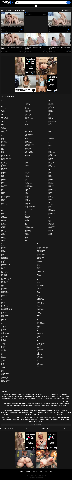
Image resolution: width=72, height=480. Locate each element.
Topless (38, 312)
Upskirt (38, 328)
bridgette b (33, 412)
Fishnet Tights (28, 188)
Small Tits (3, 359)
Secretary (3, 340)
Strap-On (38, 267)
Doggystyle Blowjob (29, 142)
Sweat (38, 274)
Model (49, 193)
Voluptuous (39, 335)
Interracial (50, 130)
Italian (49, 131)
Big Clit (2, 159)
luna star (19, 417)
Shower (3, 349)
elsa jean (66, 401)
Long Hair (50, 164)
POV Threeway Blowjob (6, 279)
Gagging (27, 214)
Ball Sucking (4, 142)
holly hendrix (54, 394)
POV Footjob (4, 274)
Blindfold (3, 173)
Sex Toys (3, 343)
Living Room (51, 161)
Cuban (26, 106)
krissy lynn (8, 405)
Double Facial (28, 149)
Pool (2, 268)
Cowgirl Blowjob (4, 238)
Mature (50, 182)
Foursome (27, 195)
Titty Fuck (39, 308)
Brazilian (3, 192)
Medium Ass (51, 183)
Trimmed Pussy (40, 313)
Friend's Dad (27, 200)
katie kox (20, 415)
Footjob (26, 193)
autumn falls (25, 410)
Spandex (3, 366)
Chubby (3, 221)
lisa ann (49, 410)
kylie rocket (4, 412)
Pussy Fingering (4, 294)
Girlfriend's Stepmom (29, 231)
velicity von (43, 414)
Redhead (3, 303)
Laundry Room (51, 152)
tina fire (6, 414)
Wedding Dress (40, 349)
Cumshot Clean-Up (29, 118)
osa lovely (26, 408)
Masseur (50, 178)
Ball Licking (3, 141)
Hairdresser (51, 104)
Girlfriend (27, 226)
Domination (27, 145)
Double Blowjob (28, 148)
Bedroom (3, 154)
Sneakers (3, 361)
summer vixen (48, 398)
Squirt (2, 374)
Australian (3, 132)
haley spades (54, 405)
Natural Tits (51, 205)
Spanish (3, 367)
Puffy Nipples (4, 291)
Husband (50, 124)
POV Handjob (4, 275)
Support (28, 471)
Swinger (38, 277)
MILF (49, 186)
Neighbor (50, 207)
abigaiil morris (45, 405)
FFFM (26, 179)
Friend (26, 199)
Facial (26, 173)
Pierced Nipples (4, 257)
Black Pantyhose (5, 171)
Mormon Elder (51, 197)
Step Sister (39, 253)
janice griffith (44, 401)
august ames (28, 414)
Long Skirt (50, 165)
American (3, 113)
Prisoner (3, 287)
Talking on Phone (40, 285)
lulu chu (14, 394)
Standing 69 (4, 378)
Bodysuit (3, 180)
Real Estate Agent (5, 302)
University (39, 326)
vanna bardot (34, 408)
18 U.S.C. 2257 (48, 471)
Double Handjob (28, 151)
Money (49, 196)
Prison (2, 285)
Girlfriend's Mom (28, 230)
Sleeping (3, 354)
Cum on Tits (27, 115)
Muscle (50, 199)
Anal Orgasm (4, 120)
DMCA (41, 471)
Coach (2, 230)
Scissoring (3, 337)
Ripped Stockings (5, 315)
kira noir (68, 412)
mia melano (22, 403)
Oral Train (50, 231)
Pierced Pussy (4, 258)
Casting (3, 213)
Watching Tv (39, 344)
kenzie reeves (6, 398)
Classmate (3, 224)
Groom (26, 237)
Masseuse (50, 179)
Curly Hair (27, 120)
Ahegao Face (4, 108)
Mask (49, 175)
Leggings (50, 154)
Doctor (26, 138)
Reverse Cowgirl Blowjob (6, 308)
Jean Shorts (51, 138)
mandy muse (38, 403)
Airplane (3, 110)
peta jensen (57, 398)
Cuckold (27, 107)
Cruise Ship (27, 104)
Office (49, 220)
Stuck (38, 268)
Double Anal (27, 147)
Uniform (38, 325)
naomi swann (65, 398)
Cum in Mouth (28, 110)
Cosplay (3, 233)
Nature (49, 206)
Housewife (50, 118)
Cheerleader (4, 217)
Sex (2, 342)
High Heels (50, 113)
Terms (34, 471)
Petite (2, 254)
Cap (2, 210)
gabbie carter (8, 408)
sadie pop (36, 417)
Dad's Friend (27, 130)
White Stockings (40, 354)
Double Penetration (29, 152)
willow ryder (47, 403)
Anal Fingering (4, 118)
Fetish (26, 178)
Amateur (3, 111)
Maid (49, 172)
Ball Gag (3, 139)
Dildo (26, 137)
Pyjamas (3, 296)
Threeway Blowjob (41, 303)
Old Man (50, 227)
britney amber (5, 417)
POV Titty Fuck (4, 281)
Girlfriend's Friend (29, 229)
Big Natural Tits (4, 164)
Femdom (27, 176)
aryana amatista (23, 412)
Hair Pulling (51, 103)
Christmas (3, 220)
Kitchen (50, 145)
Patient (2, 253)
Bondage (3, 182)
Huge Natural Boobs (52, 121)
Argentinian (3, 125)
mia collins (6, 401)
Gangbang (27, 217)
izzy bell (37, 401)
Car (2, 212)
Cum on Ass (27, 111)
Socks (2, 364)
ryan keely (46, 394)
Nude (49, 212)
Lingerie (50, 159)
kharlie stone (37, 405)
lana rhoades (30, 394)
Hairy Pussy (51, 106)
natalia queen (28, 417)
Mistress (50, 192)
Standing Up (4, 381)
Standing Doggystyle (5, 380)
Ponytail (3, 267)
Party (2, 250)
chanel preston (25, 419)
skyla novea (51, 396)
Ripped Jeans (4, 312)
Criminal (3, 240)
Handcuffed (51, 107)
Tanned (38, 289)
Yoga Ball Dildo (40, 364)
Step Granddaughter (41, 250)
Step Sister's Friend (41, 254)
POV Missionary (4, 277)
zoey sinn (38, 396)
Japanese (50, 137)
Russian (3, 320)
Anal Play (3, 121)
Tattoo (38, 291)
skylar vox (7, 394)
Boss (2, 186)
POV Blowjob (4, 270)
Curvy (26, 121)
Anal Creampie (4, 117)
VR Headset (39, 337)
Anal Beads (3, 115)
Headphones (51, 111)
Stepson (38, 260)
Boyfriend (3, 188)
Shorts (2, 347)
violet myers (62, 405)
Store (38, 264)
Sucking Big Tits (40, 271)
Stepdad (38, 255)
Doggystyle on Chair (29, 144)
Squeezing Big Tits (5, 373)
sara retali (64, 410)
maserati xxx (64, 408)
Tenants (38, 296)
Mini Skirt (50, 188)
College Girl (3, 231)
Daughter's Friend (29, 134)
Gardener (27, 220)
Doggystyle (27, 141)
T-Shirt (38, 282)
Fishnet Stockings (29, 186)
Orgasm (50, 233)
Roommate (3, 318)
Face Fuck (27, 171)
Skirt (2, 353)
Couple (2, 236)
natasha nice (17, 410)
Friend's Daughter (29, 202)
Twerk (38, 316)
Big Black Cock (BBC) (6, 158)
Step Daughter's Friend (42, 248)
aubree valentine (29, 396)
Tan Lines (39, 287)
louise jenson (40, 398)
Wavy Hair (39, 346)
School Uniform (4, 336)
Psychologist (4, 288)
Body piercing (4, 179)
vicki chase (13, 415)
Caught (3, 214)
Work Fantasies (40, 357)
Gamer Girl (27, 216)
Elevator (26, 164)
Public (2, 289)
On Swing (50, 230)
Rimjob (2, 311)
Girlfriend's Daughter (29, 227)
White (38, 353)
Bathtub (3, 147)
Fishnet (26, 182)
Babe (2, 138)
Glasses (26, 233)
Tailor (38, 284)
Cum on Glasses (28, 113)
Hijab (49, 114)
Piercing (3, 260)
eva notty (44, 396)
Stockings (39, 262)
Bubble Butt (3, 202)
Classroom (3, 226)
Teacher (38, 292)
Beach (2, 151)
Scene (2, 332)
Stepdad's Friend (40, 257)
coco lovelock (39, 394)
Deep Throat (27, 135)
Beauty (2, 152)
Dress (26, 156)
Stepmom (39, 258)
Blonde (2, 175)
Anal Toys (3, 122)
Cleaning (3, 227)
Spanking (3, 369)
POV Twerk (3, 282)
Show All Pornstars (36, 424)
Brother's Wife (4, 197)
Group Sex (27, 238)
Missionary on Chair (52, 190)
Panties (3, 246)
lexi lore (13, 417)
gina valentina (33, 421)
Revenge (3, 305)
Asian (2, 127)
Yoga (38, 363)
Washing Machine (41, 343)
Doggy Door (27, 139)
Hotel (49, 117)
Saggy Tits (3, 326)
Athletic (3, 131)
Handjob (50, 108)
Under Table (39, 322)
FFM (26, 180)
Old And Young (51, 226)
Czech (26, 124)
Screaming (3, 339)
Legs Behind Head (52, 155)
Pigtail (2, 261)
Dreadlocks (27, 155)
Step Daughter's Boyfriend (42, 247)
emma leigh (18, 396)
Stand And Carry (5, 377)
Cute (26, 122)
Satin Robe (3, 329)
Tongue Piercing (40, 309)
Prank (2, 284)
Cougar (3, 234)
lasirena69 (21, 398)
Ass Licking (3, 128)
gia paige (4, 396)
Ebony (26, 162)
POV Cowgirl (4, 271)
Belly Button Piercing (5, 155)
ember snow (16, 419)
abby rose (59, 414)
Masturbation (51, 180)
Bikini (2, 169)
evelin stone (33, 410)
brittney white (7, 419)
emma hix (66, 414)
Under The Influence (41, 323)
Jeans (49, 139)
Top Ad (38, 311)
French (26, 197)
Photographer (4, 255)
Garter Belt (27, 221)
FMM (26, 190)
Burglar (3, 203)
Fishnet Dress (28, 185)
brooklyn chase (13, 412)
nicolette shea (64, 394)
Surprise (38, 272)
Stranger (38, 265)
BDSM (2, 149)
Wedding (38, 347)
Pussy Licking (4, 295)
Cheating (3, 216)
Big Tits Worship (5, 168)
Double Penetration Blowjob (31, 154)
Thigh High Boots (40, 299)
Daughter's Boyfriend (29, 132)
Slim (2, 356)
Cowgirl (3, 237)
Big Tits (3, 166)
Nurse (49, 214)
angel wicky (20, 401)
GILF (26, 224)
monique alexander (63, 417)
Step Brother (4, 383)
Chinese (3, 219)
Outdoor (50, 234)
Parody (2, 248)
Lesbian (50, 156)
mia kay (59, 396)
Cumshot (27, 117)
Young (38, 366)
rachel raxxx (29, 401)
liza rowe (13, 401)
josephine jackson (19, 405)
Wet (37, 350)
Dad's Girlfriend (28, 131)
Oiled (49, 221)
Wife (38, 356)
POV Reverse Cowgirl (6, 278)
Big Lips (3, 162)
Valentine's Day (40, 333)
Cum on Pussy (28, 114)
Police (2, 265)
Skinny (2, 352)
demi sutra (56, 408)
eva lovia (14, 398)
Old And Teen (51, 224)
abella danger (64, 403)
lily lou (40, 421)
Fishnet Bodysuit (28, 183)
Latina (49, 151)
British (2, 195)
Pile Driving (3, 262)
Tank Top (39, 288)
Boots (2, 183)
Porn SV (34, 477)
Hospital (50, 115)
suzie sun (59, 401)
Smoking (3, 360)
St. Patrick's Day (4, 376)
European (27, 165)
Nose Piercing (51, 210)
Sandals (3, 328)
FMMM (26, 192)
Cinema (3, 223)
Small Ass (3, 357)
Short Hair (3, 346)
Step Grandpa (40, 251)
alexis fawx (65, 396)
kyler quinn (52, 401)
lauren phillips (44, 417)
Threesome (39, 302)
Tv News (38, 315)
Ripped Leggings (5, 313)
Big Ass (3, 156)
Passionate (3, 251)
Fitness (26, 189)
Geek (26, 223)
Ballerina (3, 144)
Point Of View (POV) (5, 264)
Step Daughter (40, 246)
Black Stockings (4, 172)
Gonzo (26, 236)
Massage (50, 176)
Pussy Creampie (5, 292)
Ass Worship (4, 130)
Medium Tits (51, 185)
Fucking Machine (28, 209)
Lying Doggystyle (52, 166)
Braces (2, 190)
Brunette (3, 199)
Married (50, 173)
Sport (2, 370)
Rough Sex (3, 319)
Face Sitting (27, 172)
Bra (2, 189)
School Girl (3, 335)
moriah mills (60, 412)
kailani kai (52, 412)
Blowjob (3, 178)
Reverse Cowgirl (4, 306)
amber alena (34, 419)
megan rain (21, 394)
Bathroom (3, 145)
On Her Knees (51, 229)
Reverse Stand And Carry (6, 309)
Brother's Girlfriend (5, 196)
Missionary (50, 189)
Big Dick (3, 161)
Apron (2, 124)
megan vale (56, 419)
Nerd (49, 209)
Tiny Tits (38, 306)
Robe (2, 316)
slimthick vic (11, 396)
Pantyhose (3, 247)
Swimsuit (39, 275)
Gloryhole (27, 234)
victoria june (8, 410)
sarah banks (52, 417)
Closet (2, 229)
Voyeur (38, 336)
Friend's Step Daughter (30, 206)
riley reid (42, 419)
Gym (26, 240)
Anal (2, 114)
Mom (49, 195)
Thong (38, 301)
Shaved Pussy (4, 344)
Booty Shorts (4, 185)
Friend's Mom (28, 203)
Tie (37, 305)
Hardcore (50, 110)
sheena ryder (54, 403)
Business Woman (5, 205)
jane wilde (36, 414)
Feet (26, 175)
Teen (38, 295)
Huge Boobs (51, 120)
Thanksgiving (40, 298)
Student (38, 270)
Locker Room (51, 162)
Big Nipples (3, 165)
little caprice (7, 403)
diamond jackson (43, 412)
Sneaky (3, 363)
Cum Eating (27, 108)
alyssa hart (15, 403)
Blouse (2, 176)
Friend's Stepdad (28, 207)
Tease (38, 294)
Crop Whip (27, 103)
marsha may (42, 410)
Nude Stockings (51, 213)
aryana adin (49, 419)
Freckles (27, 196)
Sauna (2, 330)
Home (21, 471)
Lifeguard (50, 158)
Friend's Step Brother (29, 205)
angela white (65, 419)
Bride (2, 193)
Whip (38, 352)
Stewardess (39, 261)
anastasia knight (52, 414)
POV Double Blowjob (5, 272)
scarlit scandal (17, 408)
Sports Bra (3, 371)
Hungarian (50, 122)
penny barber (42, 408)
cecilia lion (31, 403)
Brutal (2, 200)
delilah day (29, 405)
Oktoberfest (51, 223)
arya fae (50, 408)
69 (2, 103)
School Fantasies (5, 333)
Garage (26, 219)
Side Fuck (3, 350)
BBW (2, 148)
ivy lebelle (57, 410)
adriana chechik (30, 398)
